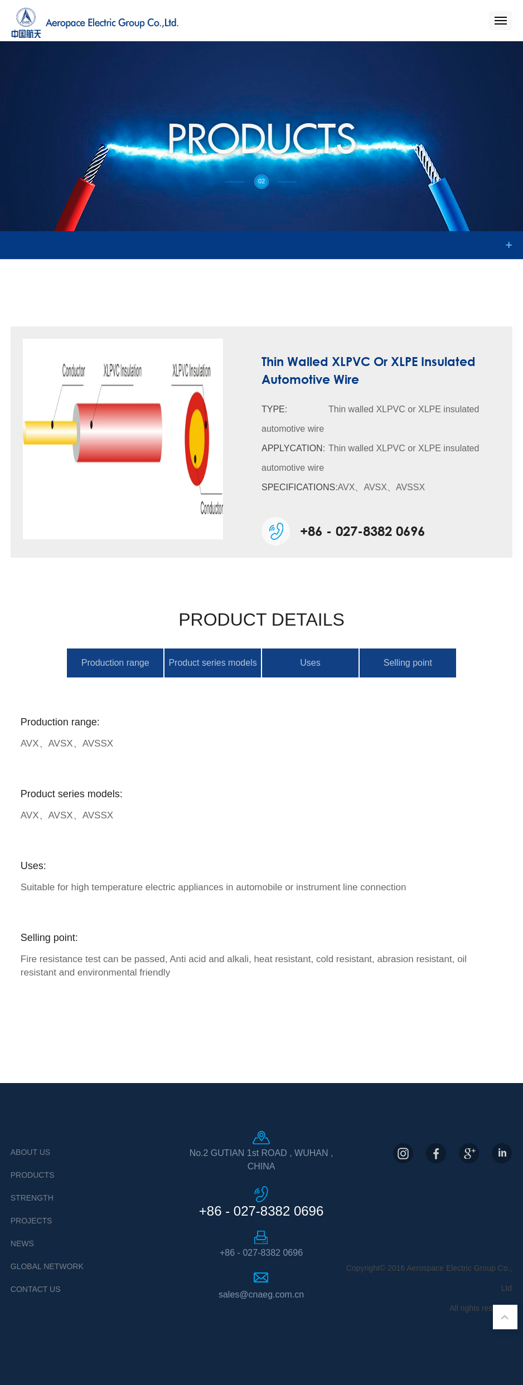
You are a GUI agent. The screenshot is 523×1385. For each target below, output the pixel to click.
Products (33, 1175)
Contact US (36, 1289)
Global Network (47, 1266)
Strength (32, 1197)
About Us (30, 1152)
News (22, 1243)
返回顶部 (505, 1317)
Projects (31, 1220)
